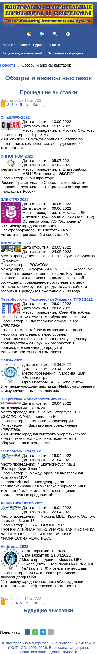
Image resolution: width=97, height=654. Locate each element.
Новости (9, 45)
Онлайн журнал (32, 45)
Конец (38, 104)
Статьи (54, 45)
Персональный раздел (65, 53)
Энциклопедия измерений (23, 53)
